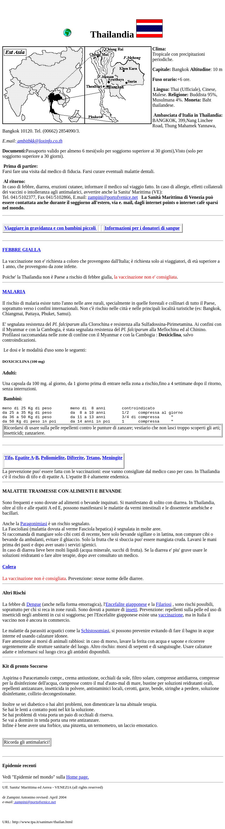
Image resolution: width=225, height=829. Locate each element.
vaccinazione (170, 614)
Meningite (112, 457)
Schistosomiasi (95, 630)
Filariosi (163, 604)
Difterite (75, 457)
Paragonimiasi (33, 523)
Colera (9, 566)
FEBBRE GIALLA (21, 249)
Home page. (77, 776)
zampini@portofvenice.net (113, 197)
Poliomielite (53, 457)
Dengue (33, 604)
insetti (131, 609)
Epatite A (24, 457)
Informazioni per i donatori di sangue (142, 228)
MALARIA (13, 291)
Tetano (93, 457)
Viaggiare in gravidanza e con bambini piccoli (50, 228)
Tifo (8, 457)
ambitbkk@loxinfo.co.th (39, 140)
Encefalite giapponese (126, 604)
